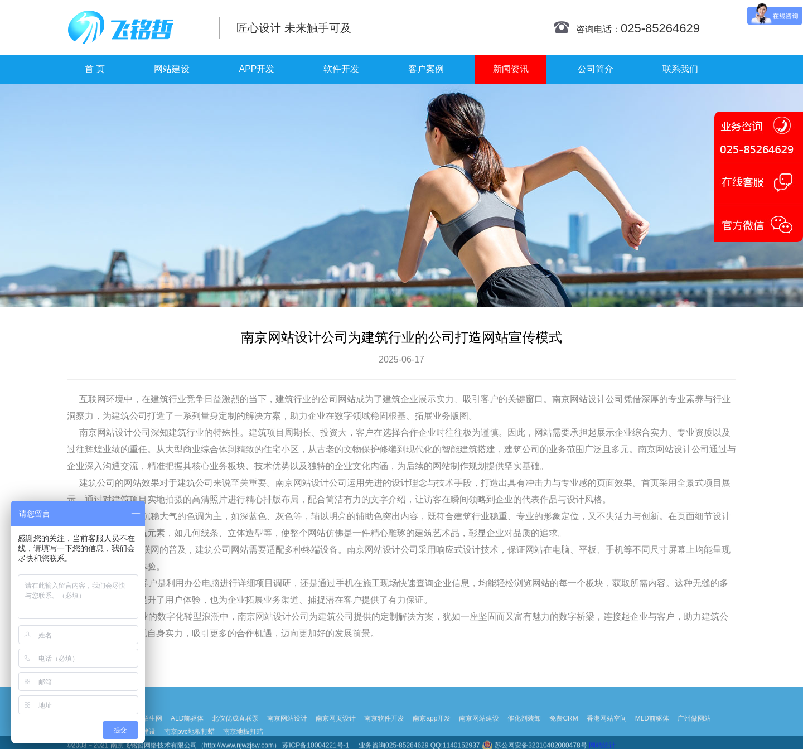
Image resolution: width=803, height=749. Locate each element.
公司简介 (595, 69)
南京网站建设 (479, 728)
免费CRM (563, 728)
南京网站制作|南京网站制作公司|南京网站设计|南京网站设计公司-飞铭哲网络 (135, 27)
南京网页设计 (336, 728)
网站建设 (172, 69)
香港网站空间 (607, 728)
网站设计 (588, 399)
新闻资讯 (511, 69)
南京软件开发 (384, 728)
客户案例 (426, 69)
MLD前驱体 (652, 728)
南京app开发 (432, 728)
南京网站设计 (287, 728)
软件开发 (341, 69)
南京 (561, 399)
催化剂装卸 (524, 728)
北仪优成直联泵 (235, 728)
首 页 (95, 69)
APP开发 (256, 69)
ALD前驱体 (187, 728)
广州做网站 (694, 728)
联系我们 (680, 69)
